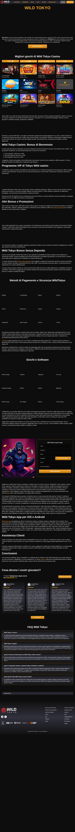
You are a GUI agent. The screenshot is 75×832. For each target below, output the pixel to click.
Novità (46, 818)
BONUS (44, 2)
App (46, 814)
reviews (43, 657)
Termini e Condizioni (69, 805)
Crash (46, 61)
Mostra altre (37, 714)
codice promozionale (59, 249)
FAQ (65, 811)
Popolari (47, 816)
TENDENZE (25, 2)
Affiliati (66, 821)
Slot (65, 61)
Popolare (10, 61)
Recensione (67, 818)
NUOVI (32, 2)
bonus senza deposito (24, 358)
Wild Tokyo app (6, 618)
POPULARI (17, 2)
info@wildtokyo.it (68, 814)
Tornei (46, 811)
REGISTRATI (70, 2)
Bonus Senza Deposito (50, 805)
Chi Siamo (66, 816)
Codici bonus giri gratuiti (50, 807)
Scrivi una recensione (65, 674)
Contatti (66, 809)
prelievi (5, 438)
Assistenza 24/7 (68, 807)
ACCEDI (63, 2)
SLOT (38, 2)
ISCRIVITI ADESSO (37, 46)
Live (28, 61)
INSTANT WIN (52, 2)
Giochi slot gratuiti (49, 809)
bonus (8, 590)
